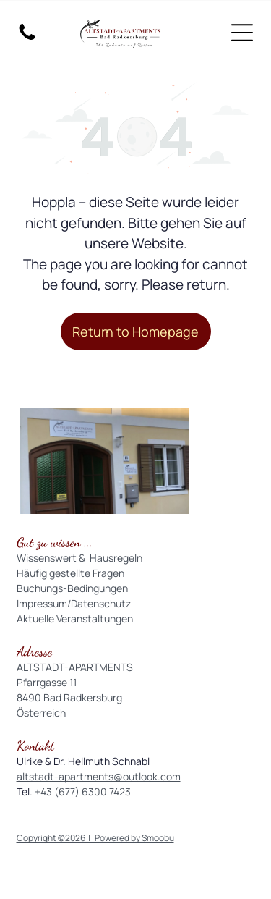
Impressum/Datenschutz (74, 603)
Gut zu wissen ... (55, 542)
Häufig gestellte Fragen (70, 573)
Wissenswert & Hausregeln (79, 558)
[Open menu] (242, 32)
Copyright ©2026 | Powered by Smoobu (95, 838)
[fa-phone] (27, 38)
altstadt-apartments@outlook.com (99, 776)
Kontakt (35, 746)
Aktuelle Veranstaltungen (75, 618)
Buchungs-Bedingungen (72, 588)
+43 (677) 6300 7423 (83, 791)
